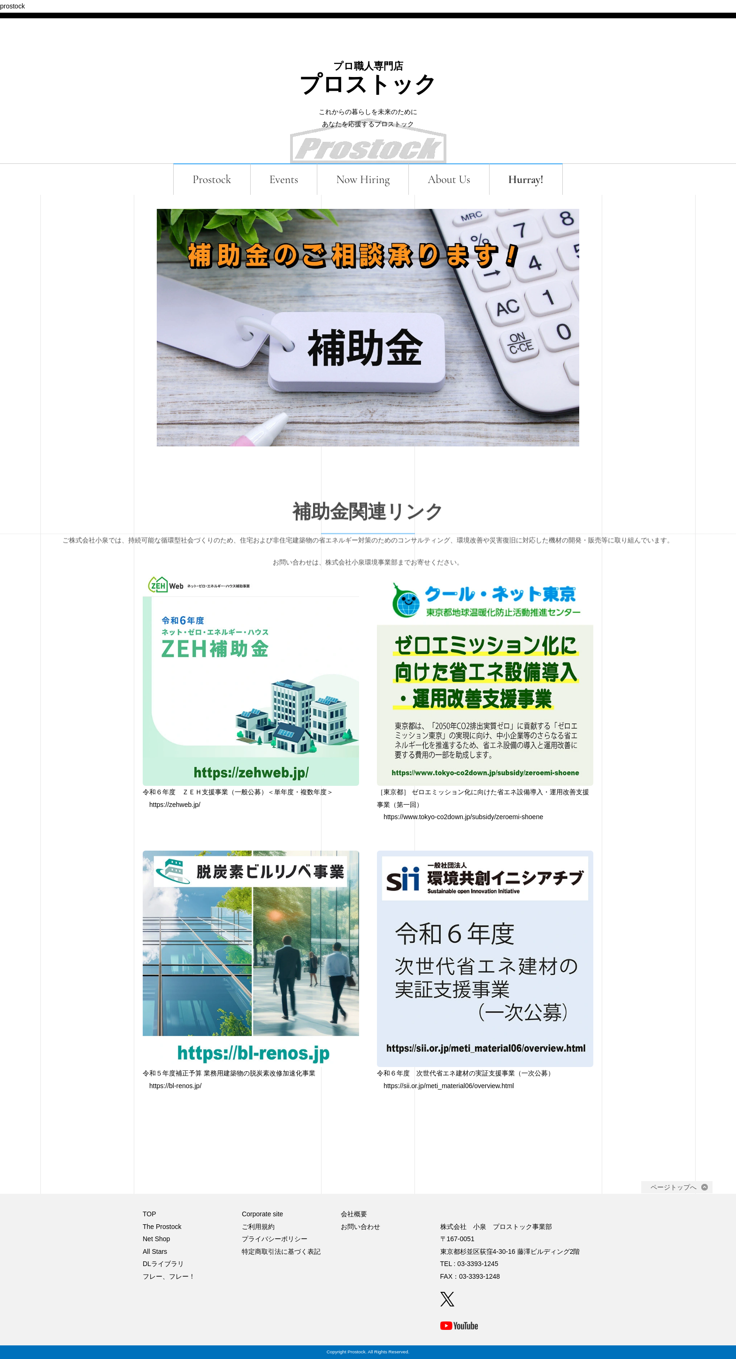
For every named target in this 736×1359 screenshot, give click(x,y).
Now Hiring (363, 179)
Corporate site (262, 1214)
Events (284, 179)
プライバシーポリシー (274, 1239)
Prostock (211, 179)
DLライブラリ (163, 1263)
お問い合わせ (360, 1226)
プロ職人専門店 (368, 66)
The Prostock (162, 1226)
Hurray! (526, 179)
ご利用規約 (258, 1226)
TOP (149, 1214)
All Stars (155, 1251)
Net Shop (156, 1239)
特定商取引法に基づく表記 (281, 1251)
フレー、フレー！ (169, 1276)
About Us (449, 179)
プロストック (368, 85)
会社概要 (354, 1214)
